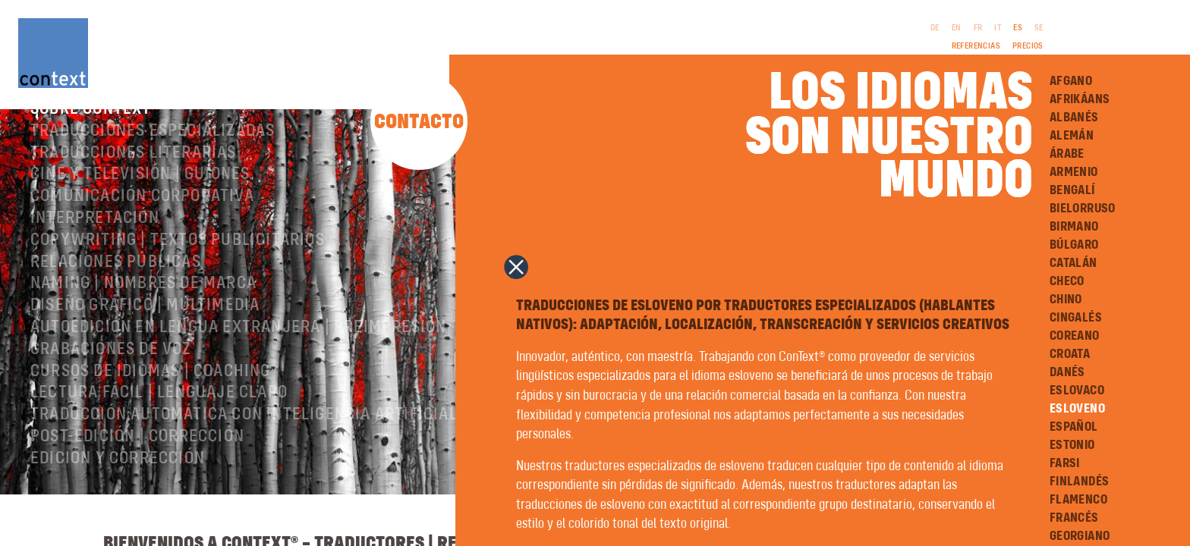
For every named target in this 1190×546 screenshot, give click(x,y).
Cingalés (1076, 318)
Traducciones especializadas (152, 159)
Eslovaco (1077, 390)
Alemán (1072, 136)
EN (957, 28)
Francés (1074, 518)
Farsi (1065, 463)
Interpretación (94, 246)
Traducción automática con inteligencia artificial (244, 443)
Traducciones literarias (133, 181)
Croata (1070, 354)
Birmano (1074, 227)
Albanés (1074, 117)
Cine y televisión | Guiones (140, 202)
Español (1074, 427)
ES (1017, 28)
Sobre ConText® (95, 137)
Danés (1067, 372)
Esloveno (1077, 409)
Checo (1067, 281)
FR (978, 28)
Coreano (1075, 336)
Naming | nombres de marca (143, 312)
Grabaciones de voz (111, 378)
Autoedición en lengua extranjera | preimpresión (238, 356)
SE (1039, 28)
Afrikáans (1080, 99)
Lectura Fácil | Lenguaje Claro (159, 421)
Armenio (1074, 172)
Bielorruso (1083, 208)
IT (997, 28)
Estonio (1072, 445)
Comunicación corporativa (142, 224)
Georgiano (1080, 536)
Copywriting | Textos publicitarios (177, 268)
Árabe (1067, 154)
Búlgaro (1074, 245)
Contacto (419, 122)
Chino (1066, 299)
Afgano (1071, 81)
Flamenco (1078, 500)
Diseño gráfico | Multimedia (145, 334)
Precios (1028, 46)
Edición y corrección (117, 487)
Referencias (976, 46)
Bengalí (1072, 190)
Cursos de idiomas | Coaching (150, 400)
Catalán (1073, 263)
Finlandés (1080, 481)
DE (935, 28)
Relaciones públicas (115, 290)
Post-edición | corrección (137, 465)
